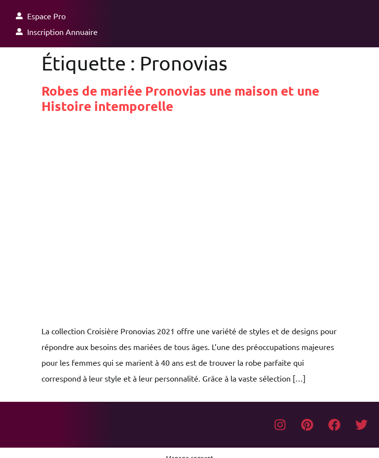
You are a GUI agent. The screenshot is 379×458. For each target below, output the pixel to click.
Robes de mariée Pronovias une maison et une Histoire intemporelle (180, 98)
